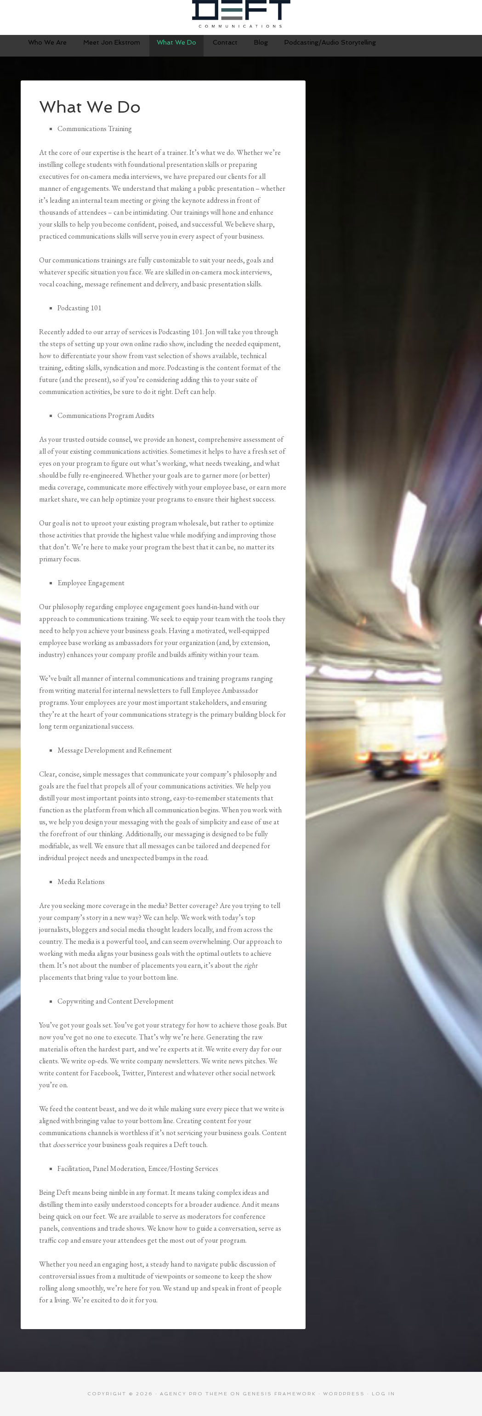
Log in (383, 1393)
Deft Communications (241, 14)
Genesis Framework (279, 1393)
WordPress (344, 1393)
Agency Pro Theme (194, 1393)
